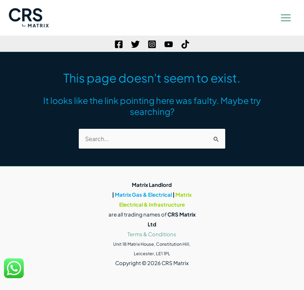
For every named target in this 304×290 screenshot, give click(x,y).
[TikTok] (185, 44)
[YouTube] (168, 44)
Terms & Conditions (151, 234)
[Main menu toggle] (286, 18)
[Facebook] (118, 44)
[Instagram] (152, 44)
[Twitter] (135, 44)
